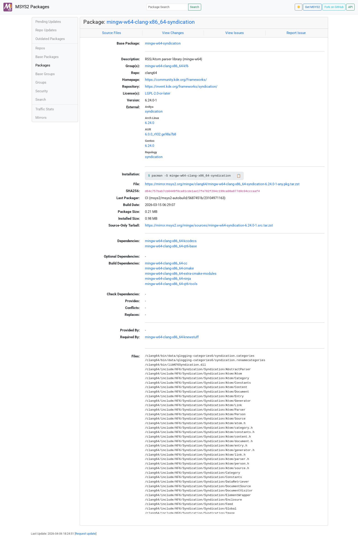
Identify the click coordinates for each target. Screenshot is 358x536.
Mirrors (41, 118)
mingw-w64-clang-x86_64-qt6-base (171, 246)
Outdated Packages (50, 39)
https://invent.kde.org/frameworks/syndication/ (181, 86)
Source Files (111, 33)
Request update (85, 533)
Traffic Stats (44, 109)
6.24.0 (149, 123)
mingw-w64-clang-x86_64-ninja (168, 279)
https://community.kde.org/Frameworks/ (176, 80)
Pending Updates (48, 22)
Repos (40, 48)
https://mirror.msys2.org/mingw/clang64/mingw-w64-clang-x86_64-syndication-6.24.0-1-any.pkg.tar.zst (222, 184)
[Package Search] (167, 7)
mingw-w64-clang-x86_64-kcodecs (171, 241)
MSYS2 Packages (26, 7)
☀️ (298, 7)
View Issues (234, 33)
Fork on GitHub (334, 7)
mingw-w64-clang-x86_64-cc (166, 263)
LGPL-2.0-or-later (157, 93)
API (350, 7)
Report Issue (296, 33)
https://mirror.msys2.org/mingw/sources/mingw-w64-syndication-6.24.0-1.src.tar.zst (209, 225)
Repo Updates (46, 30)
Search (194, 7)
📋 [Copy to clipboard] (239, 176)
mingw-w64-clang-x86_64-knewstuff (172, 337)
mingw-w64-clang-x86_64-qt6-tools (171, 284)
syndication (154, 111)
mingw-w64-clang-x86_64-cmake (169, 268)
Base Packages (47, 57)
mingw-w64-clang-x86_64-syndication (151, 22)
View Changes (173, 33)
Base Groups (45, 74)
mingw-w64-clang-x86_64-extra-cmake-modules (180, 274)
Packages (42, 65)
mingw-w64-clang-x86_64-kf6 (166, 66)
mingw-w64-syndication (163, 43)
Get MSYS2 (312, 7)
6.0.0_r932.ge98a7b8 (160, 134)
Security (41, 91)
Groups (40, 82)
